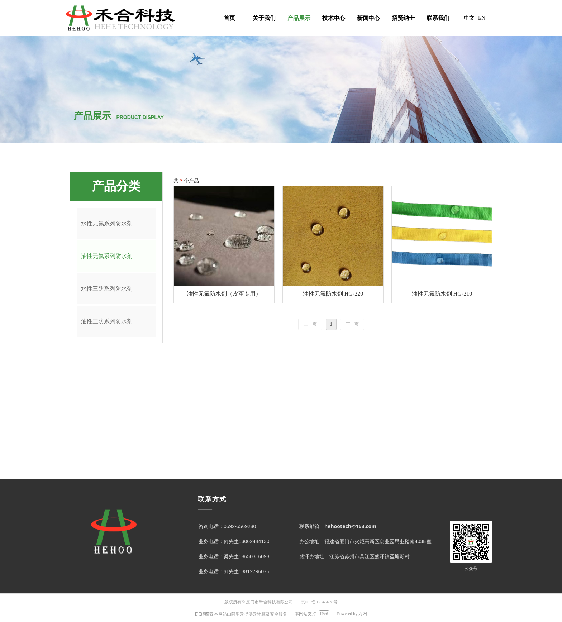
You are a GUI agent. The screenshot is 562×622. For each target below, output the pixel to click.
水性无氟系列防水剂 (107, 223)
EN (481, 18)
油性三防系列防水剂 (107, 321)
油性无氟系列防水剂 (107, 256)
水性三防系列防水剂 (107, 289)
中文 (469, 18)
